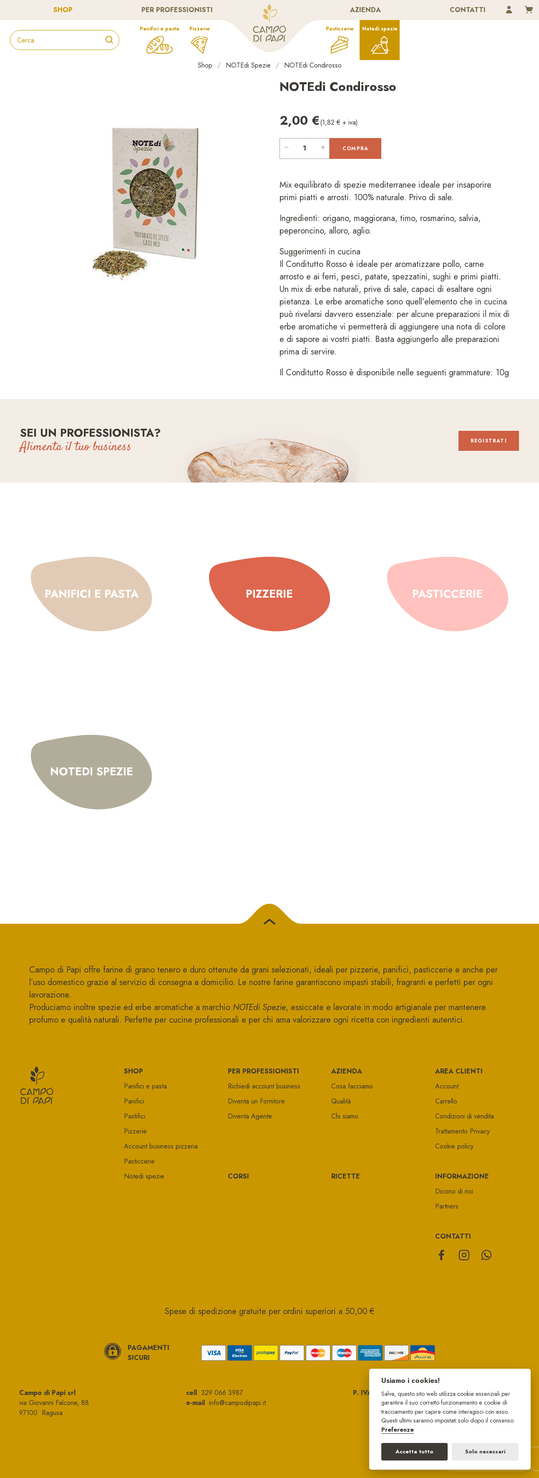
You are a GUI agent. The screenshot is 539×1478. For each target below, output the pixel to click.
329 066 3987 (222, 1393)
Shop (63, 10)
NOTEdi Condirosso (313, 65)
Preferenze (397, 1430)
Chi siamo (344, 1116)
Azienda (365, 10)
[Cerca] (109, 40)
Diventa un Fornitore (256, 1101)
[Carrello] (529, 10)
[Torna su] (269, 924)
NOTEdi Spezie (248, 65)
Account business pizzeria (161, 1146)
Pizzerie (199, 29)
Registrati (488, 441)
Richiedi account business (264, 1086)
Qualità (341, 1101)
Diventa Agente (250, 1116)
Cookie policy (454, 1146)
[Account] (509, 10)
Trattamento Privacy (462, 1131)
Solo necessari (485, 1451)
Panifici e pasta (159, 29)
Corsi (238, 1176)
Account (446, 1086)
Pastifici (134, 1116)
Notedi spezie (380, 29)
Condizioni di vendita (464, 1116)
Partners (446, 1206)
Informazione (462, 1176)
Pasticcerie (340, 29)
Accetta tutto (414, 1451)
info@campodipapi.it (237, 1403)
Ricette (345, 1176)
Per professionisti (177, 10)
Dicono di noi (454, 1191)
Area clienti (459, 1071)
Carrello (446, 1101)
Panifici (134, 1101)
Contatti (468, 10)
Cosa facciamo (352, 1086)
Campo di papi (269, 23)
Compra (355, 148)
